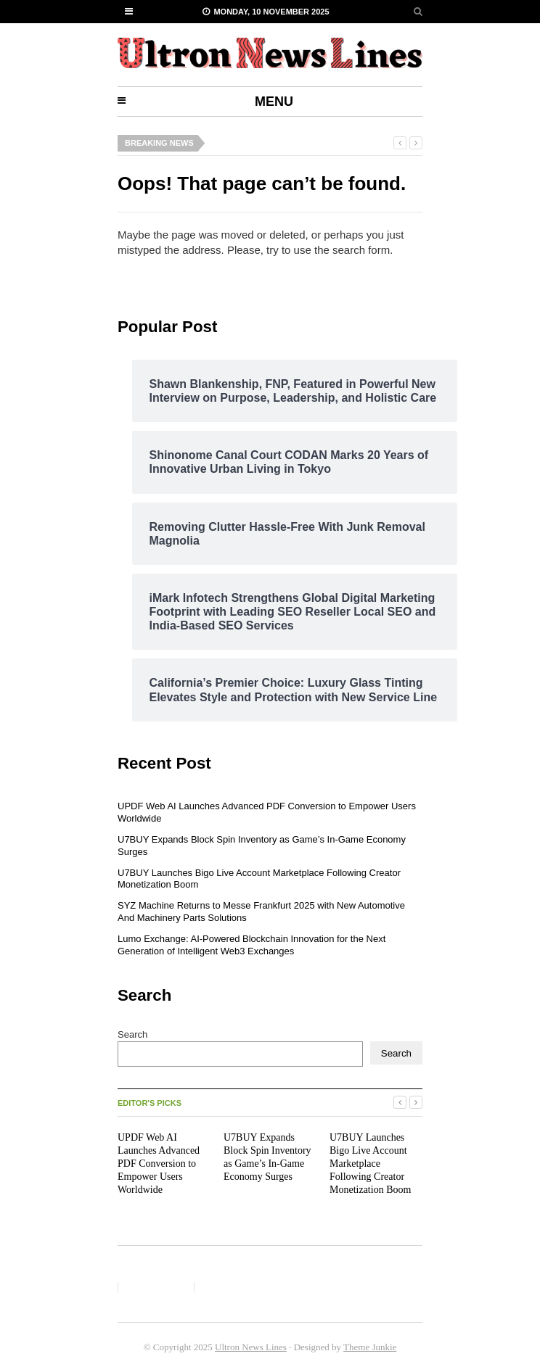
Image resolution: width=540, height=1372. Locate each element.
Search (132, 1034)
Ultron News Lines (251, 1347)
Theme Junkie (369, 1347)
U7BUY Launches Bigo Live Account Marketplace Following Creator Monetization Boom (370, 1164)
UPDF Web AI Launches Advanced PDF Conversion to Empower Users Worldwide (159, 1164)
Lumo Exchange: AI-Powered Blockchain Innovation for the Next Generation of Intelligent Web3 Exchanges (251, 944)
